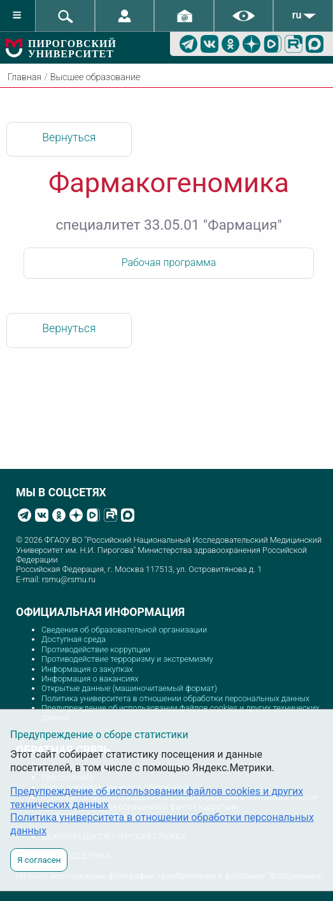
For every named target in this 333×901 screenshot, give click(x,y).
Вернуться (69, 137)
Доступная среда (73, 639)
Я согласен (38, 860)
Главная (24, 77)
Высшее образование (95, 77)
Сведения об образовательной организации (124, 629)
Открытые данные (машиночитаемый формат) (129, 688)
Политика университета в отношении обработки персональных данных (175, 698)
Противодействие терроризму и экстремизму (127, 659)
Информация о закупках (87, 669)
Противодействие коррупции (95, 649)
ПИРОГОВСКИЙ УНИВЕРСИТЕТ (72, 48)
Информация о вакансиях (90, 678)
